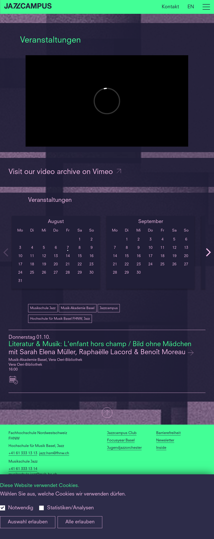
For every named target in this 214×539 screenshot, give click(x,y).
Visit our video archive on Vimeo (65, 172)
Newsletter (165, 440)
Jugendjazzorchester (124, 448)
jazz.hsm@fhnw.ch (54, 453)
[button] (107, 413)
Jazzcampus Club (122, 433)
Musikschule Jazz (43, 308)
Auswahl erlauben (28, 522)
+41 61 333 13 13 (23, 453)
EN (191, 6)
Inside (161, 448)
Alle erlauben (80, 522)
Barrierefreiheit (168, 433)
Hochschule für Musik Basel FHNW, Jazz (60, 318)
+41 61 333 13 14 (23, 469)
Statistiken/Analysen (70, 507)
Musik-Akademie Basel (77, 308)
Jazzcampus (109, 308)
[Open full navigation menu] (206, 7)
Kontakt (170, 6)
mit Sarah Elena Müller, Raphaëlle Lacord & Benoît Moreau (98, 352)
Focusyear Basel (121, 440)
